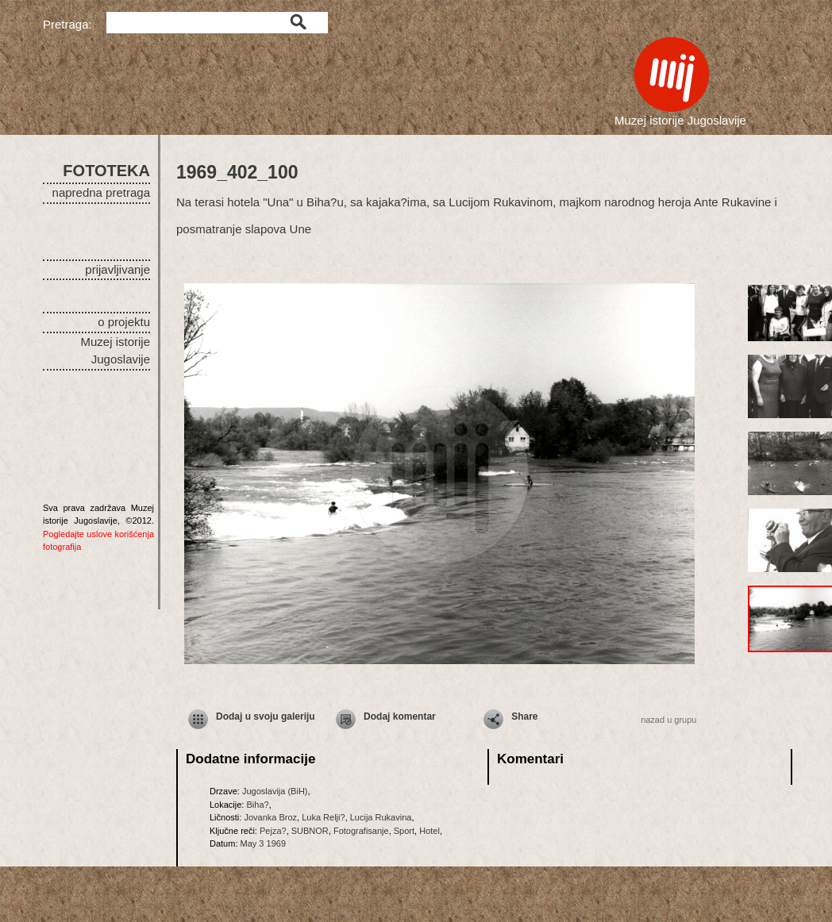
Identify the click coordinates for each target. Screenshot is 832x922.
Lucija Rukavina (381, 817)
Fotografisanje (361, 831)
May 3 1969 (263, 843)
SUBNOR (310, 831)
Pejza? (273, 831)
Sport (404, 831)
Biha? (257, 804)
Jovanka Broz (270, 817)
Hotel (429, 831)
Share (524, 716)
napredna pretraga (101, 192)
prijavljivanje (117, 269)
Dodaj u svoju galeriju (265, 716)
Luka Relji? (323, 817)
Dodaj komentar (400, 716)
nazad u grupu (668, 719)
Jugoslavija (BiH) (275, 791)
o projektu (124, 321)
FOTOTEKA (106, 170)
